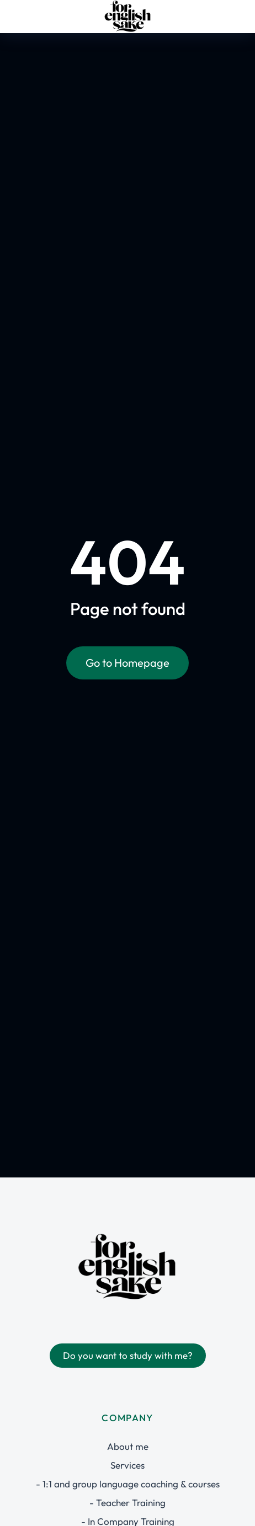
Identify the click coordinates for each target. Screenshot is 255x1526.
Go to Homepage (127, 663)
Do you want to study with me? (128, 1355)
